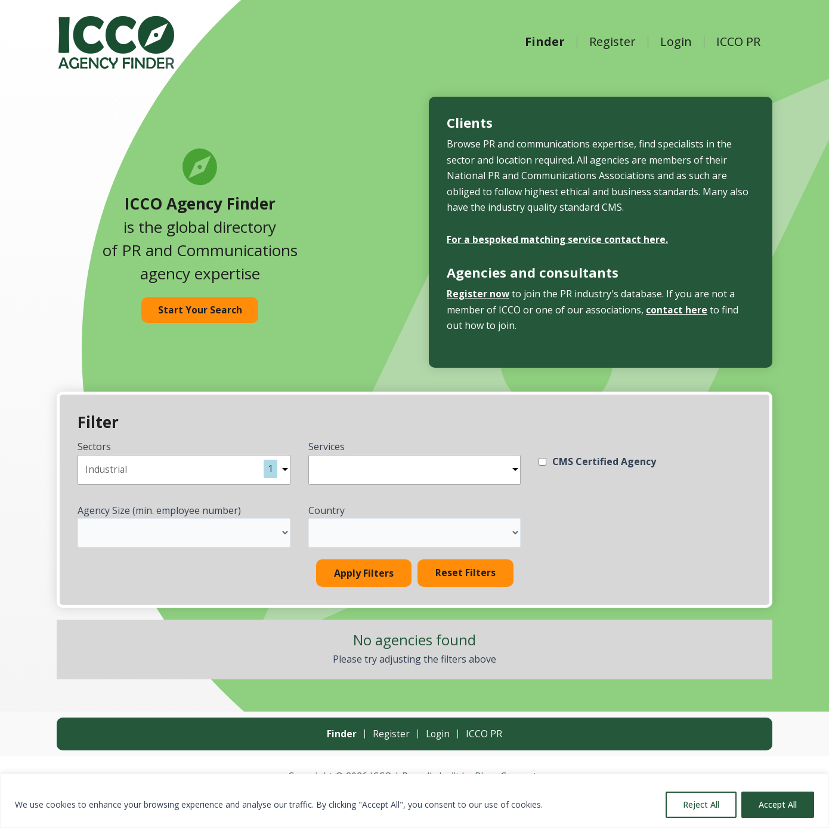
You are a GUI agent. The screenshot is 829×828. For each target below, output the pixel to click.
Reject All (701, 804)
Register (612, 42)
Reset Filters (465, 574)
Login (676, 42)
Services (326, 446)
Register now (479, 293)
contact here (676, 309)
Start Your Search (200, 310)
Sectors (94, 446)
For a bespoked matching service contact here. (558, 239)
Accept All (778, 804)
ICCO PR (738, 42)
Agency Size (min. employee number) (159, 511)
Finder (545, 42)
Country (326, 511)
